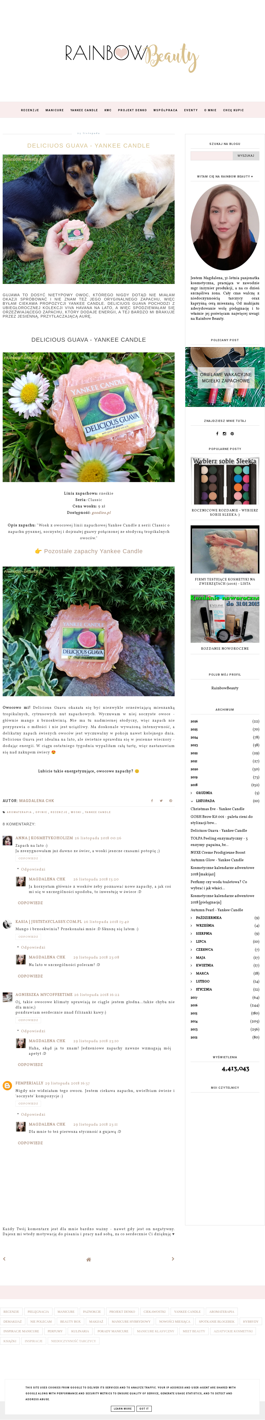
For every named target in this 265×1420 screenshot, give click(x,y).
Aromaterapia (20, 812)
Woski (77, 812)
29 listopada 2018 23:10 (96, 1041)
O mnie (210, 110)
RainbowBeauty (225, 688)
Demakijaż (12, 1321)
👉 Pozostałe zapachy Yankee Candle (89, 551)
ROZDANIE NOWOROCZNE (225, 649)
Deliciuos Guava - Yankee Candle (219, 830)
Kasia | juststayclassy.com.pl (48, 922)
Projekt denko (122, 1312)
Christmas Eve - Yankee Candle (217, 809)
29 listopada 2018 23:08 (96, 957)
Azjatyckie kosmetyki (233, 1331)
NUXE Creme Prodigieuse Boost (218, 852)
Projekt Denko (132, 110)
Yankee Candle (84, 110)
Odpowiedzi (33, 869)
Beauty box (70, 1321)
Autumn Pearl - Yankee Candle (217, 910)
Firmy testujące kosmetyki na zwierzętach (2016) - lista (225, 582)
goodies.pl (101, 512)
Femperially (29, 1083)
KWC (108, 110)
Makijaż (96, 1321)
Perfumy (55, 1331)
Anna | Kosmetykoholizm (44, 838)
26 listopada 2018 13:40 (106, 922)
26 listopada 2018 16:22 (97, 995)
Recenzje (30, 110)
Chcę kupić (233, 110)
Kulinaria (80, 1331)
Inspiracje (34, 1341)
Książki (9, 1341)
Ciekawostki (155, 1312)
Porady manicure (113, 1331)
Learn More (123, 1408)
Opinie (41, 812)
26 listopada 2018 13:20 (96, 879)
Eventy (191, 110)
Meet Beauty (194, 1331)
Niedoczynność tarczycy (73, 1341)
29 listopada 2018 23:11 (95, 1124)
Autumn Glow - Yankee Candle (217, 860)
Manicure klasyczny (155, 1331)
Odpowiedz (28, 858)
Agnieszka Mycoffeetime (44, 995)
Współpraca (166, 110)
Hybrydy (251, 1321)
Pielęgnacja (38, 1312)
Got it (144, 1408)
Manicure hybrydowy (131, 1321)
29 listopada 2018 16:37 (67, 1083)
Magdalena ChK (47, 879)
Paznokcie (92, 1312)
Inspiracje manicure (21, 1331)
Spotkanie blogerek (217, 1321)
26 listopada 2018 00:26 (98, 838)
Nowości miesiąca (174, 1321)
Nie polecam (41, 1321)
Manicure (55, 110)
